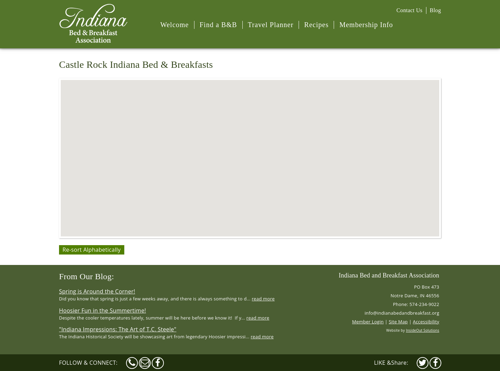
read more (263, 299)
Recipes (316, 25)
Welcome (174, 25)
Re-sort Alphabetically (91, 249)
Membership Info (366, 25)
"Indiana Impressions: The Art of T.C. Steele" (117, 329)
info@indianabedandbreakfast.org (402, 313)
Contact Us (410, 10)
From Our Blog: (86, 276)
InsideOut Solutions (422, 330)
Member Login (368, 321)
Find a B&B (218, 25)
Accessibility (426, 321)
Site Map (398, 321)
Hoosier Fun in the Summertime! (102, 310)
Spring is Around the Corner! (97, 291)
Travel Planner (271, 25)
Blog (435, 10)
